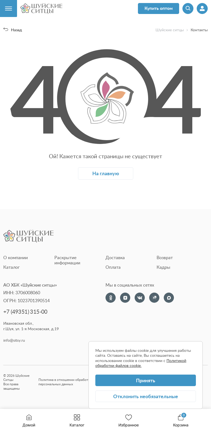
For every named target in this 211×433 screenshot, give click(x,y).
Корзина (180, 420)
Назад (12, 29)
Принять (145, 380)
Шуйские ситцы (170, 29)
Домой (29, 420)
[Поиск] (187, 8)
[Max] (169, 298)
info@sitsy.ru (14, 340)
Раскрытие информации (67, 260)
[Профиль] (202, 8)
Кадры (163, 267)
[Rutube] (154, 298)
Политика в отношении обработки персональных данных (65, 382)
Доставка (115, 257)
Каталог (77, 420)
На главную (105, 173)
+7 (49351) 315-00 (25, 312)
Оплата (113, 267)
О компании (15, 257)
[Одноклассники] (111, 298)
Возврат (165, 257)
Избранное (128, 420)
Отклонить (145, 396)
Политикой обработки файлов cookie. (140, 363)
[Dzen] (125, 298)
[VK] (140, 298)
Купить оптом (159, 8)
